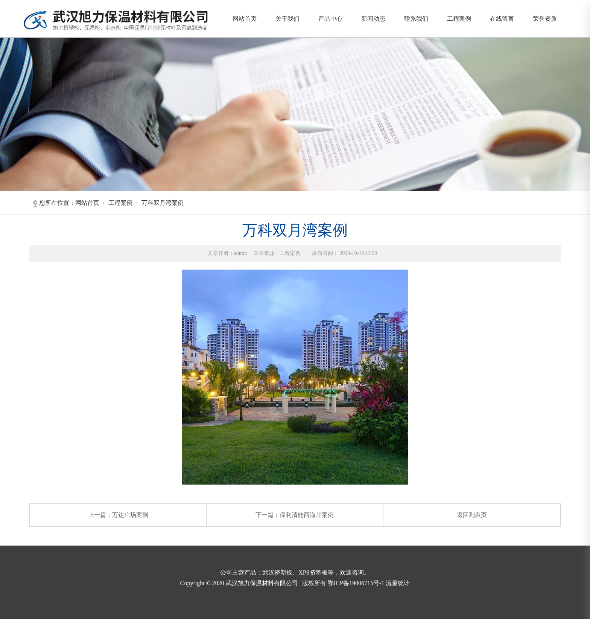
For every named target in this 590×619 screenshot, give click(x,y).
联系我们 (416, 18)
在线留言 (502, 18)
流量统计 (398, 583)
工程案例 (459, 18)
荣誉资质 (545, 18)
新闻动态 (373, 18)
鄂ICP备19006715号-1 (357, 583)
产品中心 (330, 18)
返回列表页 (472, 515)
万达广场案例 (130, 515)
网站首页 (245, 18)
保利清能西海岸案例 (307, 515)
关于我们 (287, 18)
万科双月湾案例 (162, 203)
